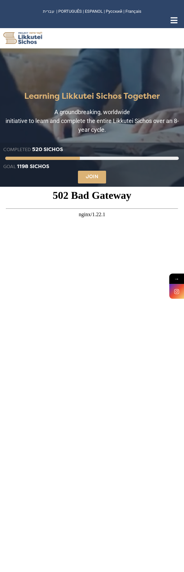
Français (133, 11)
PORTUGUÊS (70, 11)
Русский (114, 11)
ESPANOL (94, 11)
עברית (48, 11)
